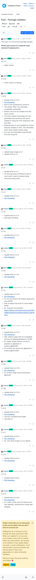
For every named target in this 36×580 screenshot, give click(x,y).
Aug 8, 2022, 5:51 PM (24, 451)
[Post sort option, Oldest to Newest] (3, 33)
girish (5, 39)
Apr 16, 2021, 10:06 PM (26, 164)
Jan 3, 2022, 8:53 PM (24, 325)
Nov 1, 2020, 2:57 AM (24, 39)
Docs (31, 6)
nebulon (5, 164)
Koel (18, 23)
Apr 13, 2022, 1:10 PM (25, 385)
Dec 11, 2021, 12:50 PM (26, 287)
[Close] (32, 523)
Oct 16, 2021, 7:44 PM (25, 248)
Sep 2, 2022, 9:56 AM (25, 491)
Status (31, 3)
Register (6, 564)
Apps (25, 3)
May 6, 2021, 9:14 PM (24, 189)
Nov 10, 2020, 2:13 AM (24, 76)
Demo (26, 6)
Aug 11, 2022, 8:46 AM (26, 471)
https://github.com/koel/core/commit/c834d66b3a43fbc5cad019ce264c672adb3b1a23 (19, 312)
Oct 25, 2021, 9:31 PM (24, 268)
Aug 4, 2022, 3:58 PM (25, 405)
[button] (3, 577)
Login (13, 564)
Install (32, 8)
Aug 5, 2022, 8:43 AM (25, 429)
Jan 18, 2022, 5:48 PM (24, 361)
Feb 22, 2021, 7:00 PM (24, 145)
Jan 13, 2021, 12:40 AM (24, 93)
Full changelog (9, 102)
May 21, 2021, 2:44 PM (26, 208)
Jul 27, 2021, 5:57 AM (24, 228)
